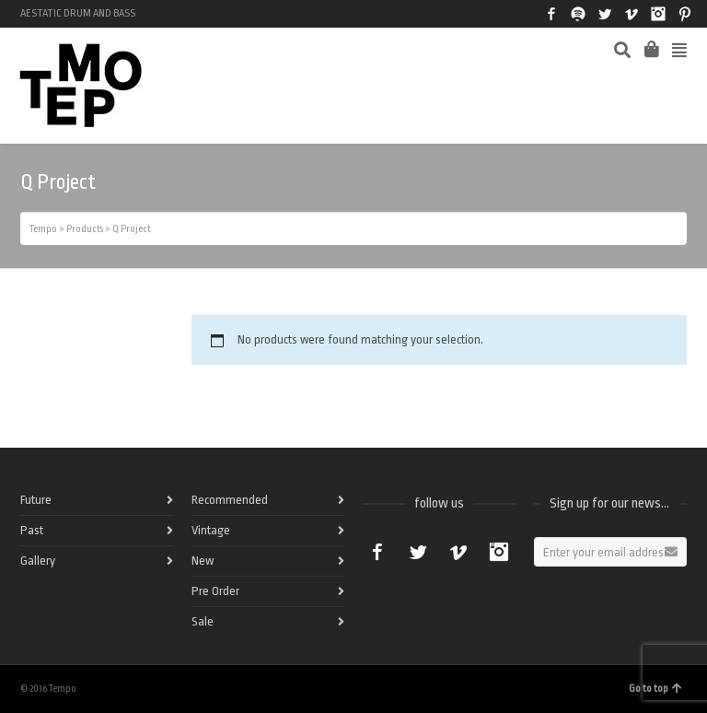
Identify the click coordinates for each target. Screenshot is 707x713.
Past (31, 530)
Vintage (210, 530)
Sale (202, 621)
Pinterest (685, 14)
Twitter (605, 14)
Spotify (578, 14)
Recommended (229, 500)
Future (36, 500)
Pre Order (215, 591)
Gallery (37, 560)
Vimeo (631, 14)
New (202, 560)
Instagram (658, 14)
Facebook (551, 14)
